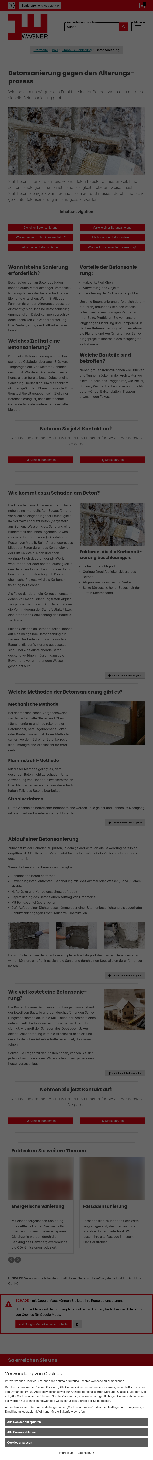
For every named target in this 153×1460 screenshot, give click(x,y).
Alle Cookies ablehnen (22, 1432)
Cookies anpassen (19, 1442)
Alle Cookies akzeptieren (24, 1422)
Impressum (66, 1452)
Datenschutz (85, 1452)
